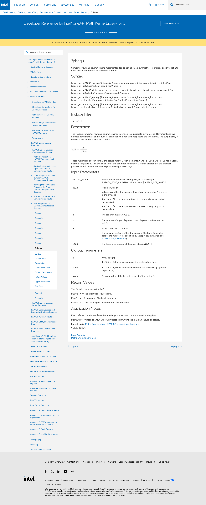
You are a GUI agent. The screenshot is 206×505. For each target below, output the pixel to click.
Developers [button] (67, 5)
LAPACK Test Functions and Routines (43, 330)
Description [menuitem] (40, 263)
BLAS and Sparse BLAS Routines (44, 92)
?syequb (38, 293)
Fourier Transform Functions (42, 371)
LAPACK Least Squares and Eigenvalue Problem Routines (44, 311)
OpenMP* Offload (38, 87)
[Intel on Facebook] (46, 471)
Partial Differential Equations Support (42, 382)
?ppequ (38, 243)
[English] (159, 5)
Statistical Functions (39, 366)
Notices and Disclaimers (40, 449)
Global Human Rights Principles (138, 493)
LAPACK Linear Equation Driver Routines (42, 304)
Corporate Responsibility (131, 461)
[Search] (172, 5)
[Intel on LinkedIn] (59, 471)
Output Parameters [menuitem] (43, 272)
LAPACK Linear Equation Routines (41, 144)
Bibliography (35, 439)
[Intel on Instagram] (72, 471)
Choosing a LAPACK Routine (44, 102)
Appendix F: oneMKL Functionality (44, 434)
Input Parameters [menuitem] (42, 267)
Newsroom (88, 461)
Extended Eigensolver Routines (43, 356)
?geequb (39, 218)
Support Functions (38, 395)
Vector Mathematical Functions (43, 361)
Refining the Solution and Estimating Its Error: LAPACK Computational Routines (44, 188)
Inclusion (150, 461)
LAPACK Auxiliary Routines (42, 317)
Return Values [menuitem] (41, 277)
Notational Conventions (40, 77)
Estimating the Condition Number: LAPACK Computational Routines (44, 177)
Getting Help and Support (41, 67)
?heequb (39, 298)
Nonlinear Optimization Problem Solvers (44, 389)
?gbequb (39, 228)
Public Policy (164, 461)
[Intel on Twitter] (52, 471)
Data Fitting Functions (39, 405)
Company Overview (54, 461)
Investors (100, 461)
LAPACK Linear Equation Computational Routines (42, 151)
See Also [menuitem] (39, 286)
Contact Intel (73, 461)
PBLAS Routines (37, 376)
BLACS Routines (37, 400)
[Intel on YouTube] (66, 471)
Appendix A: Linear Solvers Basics (44, 410)
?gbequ (38, 223)
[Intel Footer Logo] (29, 478)
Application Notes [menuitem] (42, 281)
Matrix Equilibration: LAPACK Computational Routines (43, 205)
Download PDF (171, 23)
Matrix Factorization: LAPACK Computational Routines (43, 159)
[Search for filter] (43, 52)
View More (101, 32)
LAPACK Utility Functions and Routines (43, 323)
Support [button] (35, 5)
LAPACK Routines (37, 97)
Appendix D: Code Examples (42, 429)
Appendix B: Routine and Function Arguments (44, 416)
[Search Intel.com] (190, 5)
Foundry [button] (99, 5)
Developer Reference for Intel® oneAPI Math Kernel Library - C (41, 61)
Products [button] (20, 5)
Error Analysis (38, 138)
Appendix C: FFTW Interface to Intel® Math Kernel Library (43, 423)
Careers (112, 461)
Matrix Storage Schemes (114, 238)
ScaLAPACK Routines (39, 346)
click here (121, 42)
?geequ (38, 213)
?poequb (39, 238)
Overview (34, 82)
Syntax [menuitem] (38, 254)
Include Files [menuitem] (40, 258)
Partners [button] (84, 5)
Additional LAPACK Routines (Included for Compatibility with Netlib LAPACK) (44, 339)
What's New (35, 72)
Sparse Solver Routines (40, 351)
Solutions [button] (50, 5)
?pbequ (38, 248)
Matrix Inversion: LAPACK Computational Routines (44, 197)
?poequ (38, 233)
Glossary (34, 444)
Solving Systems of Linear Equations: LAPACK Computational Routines (44, 168)
